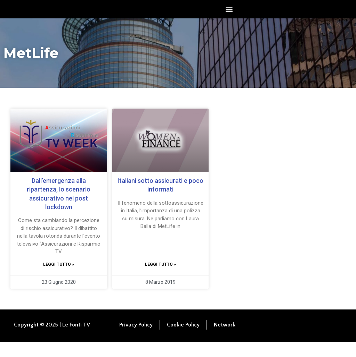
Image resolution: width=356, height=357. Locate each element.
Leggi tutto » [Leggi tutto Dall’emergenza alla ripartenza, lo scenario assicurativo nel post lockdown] (58, 279)
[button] (229, 17)
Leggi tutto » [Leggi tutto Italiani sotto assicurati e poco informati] (160, 279)
